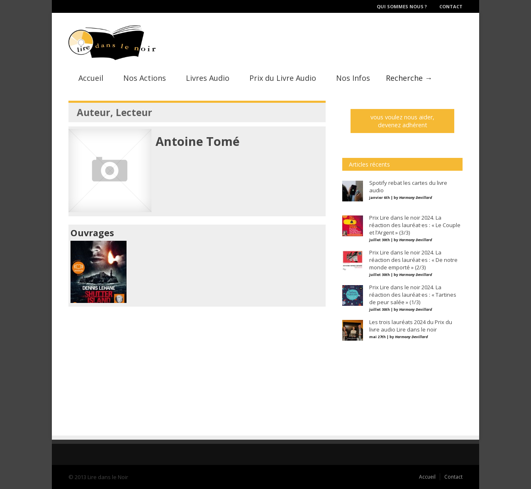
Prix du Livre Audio (282, 78)
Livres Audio (207, 78)
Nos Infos (353, 78)
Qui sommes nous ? (402, 6)
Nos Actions (144, 78)
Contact (451, 6)
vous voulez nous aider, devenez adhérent (402, 121)
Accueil (90, 78)
